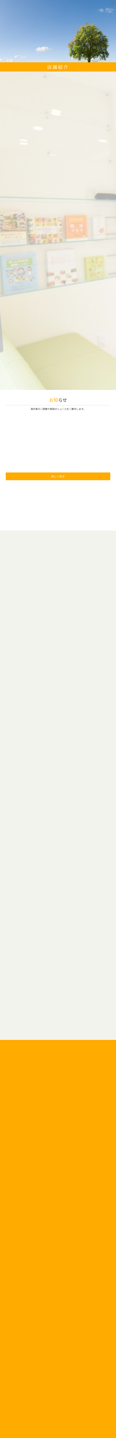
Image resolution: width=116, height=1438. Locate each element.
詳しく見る (58, 476)
